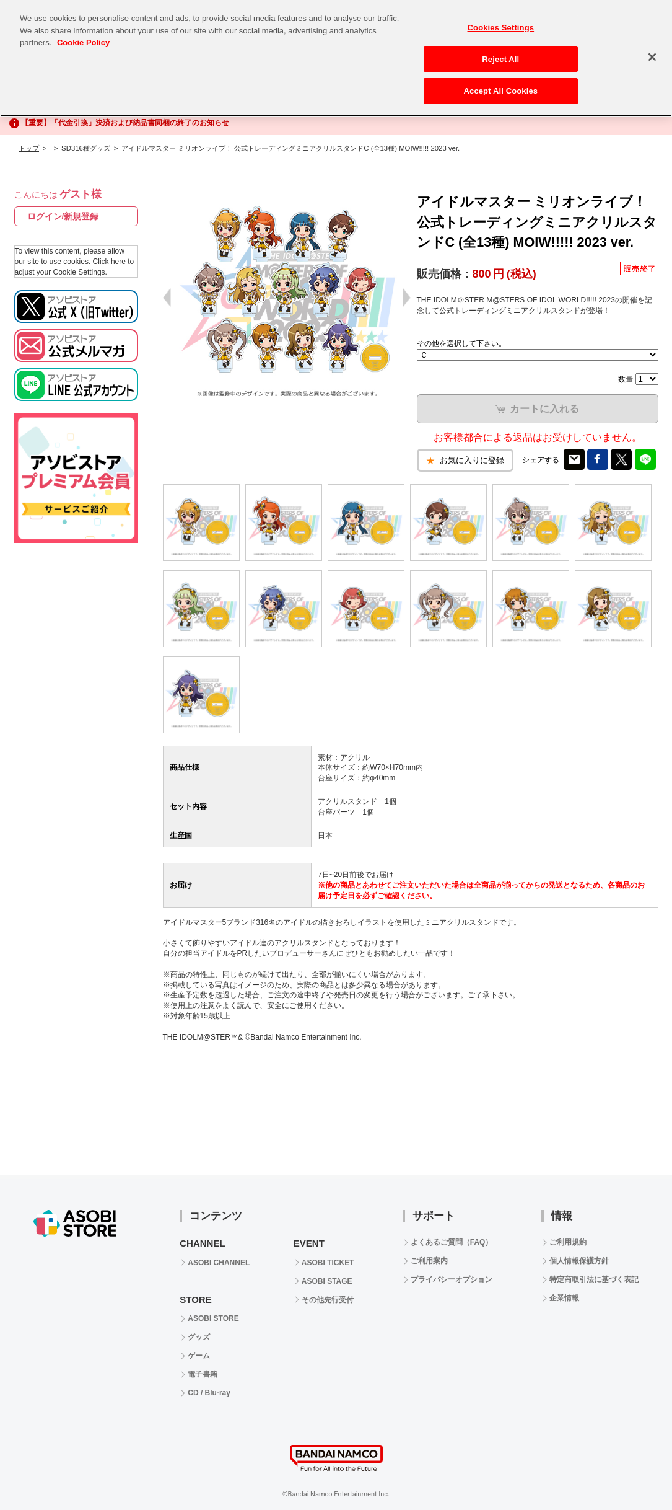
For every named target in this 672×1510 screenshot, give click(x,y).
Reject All (500, 59)
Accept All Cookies (501, 90)
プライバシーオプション (451, 1279)
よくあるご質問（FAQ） (452, 1242)
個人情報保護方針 (579, 1260)
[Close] (652, 57)
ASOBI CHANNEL (219, 1262)
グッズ (199, 1337)
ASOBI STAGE (327, 1281)
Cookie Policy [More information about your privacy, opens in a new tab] (83, 42)
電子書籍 (202, 1374)
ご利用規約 (568, 1242)
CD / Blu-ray (209, 1393)
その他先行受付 (328, 1300)
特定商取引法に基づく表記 (594, 1279)
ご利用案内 (429, 1260)
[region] (336, 58)
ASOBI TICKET (328, 1262)
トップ (29, 148)
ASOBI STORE (213, 1318)
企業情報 (564, 1298)
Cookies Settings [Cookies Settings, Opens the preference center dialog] (501, 27)
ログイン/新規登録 (63, 216)
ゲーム (199, 1355)
